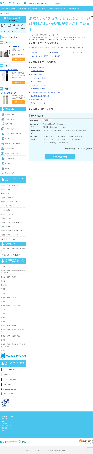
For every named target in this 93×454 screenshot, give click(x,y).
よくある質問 (56, 56)
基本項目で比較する (37, 67)
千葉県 (3, 293)
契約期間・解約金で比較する (40, 96)
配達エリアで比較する (38, 103)
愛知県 (3, 309)
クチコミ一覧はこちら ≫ (8, 31)
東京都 (3, 281)
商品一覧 (34, 52)
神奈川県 (3, 285)
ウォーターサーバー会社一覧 (57, 8)
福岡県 (3, 340)
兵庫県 (3, 321)
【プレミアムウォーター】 (10, 47)
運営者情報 (5, 419)
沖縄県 (3, 350)
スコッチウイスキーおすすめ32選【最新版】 (13, 250)
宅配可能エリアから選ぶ (39, 8)
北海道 (3, 266)
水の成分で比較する (37, 71)
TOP (1, 13)
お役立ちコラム (77, 52)
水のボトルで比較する (38, 85)
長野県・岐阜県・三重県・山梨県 (11, 305)
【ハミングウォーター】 (9, 93)
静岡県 (3, 301)
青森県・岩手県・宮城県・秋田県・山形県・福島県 (13, 272)
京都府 (3, 317)
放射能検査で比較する (38, 89)
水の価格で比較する (37, 74)
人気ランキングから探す (8, 8)
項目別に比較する (24, 8)
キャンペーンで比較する (38, 78)
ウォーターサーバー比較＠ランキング (45, 450)
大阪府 (3, 313)
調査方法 (4, 421)
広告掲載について (7, 428)
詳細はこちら (18, 59)
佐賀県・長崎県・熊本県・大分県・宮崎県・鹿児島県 (13, 345)
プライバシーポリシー (8, 425)
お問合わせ (5, 430)
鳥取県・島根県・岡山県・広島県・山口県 (13, 331)
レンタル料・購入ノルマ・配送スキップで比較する (47, 92)
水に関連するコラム (74, 8)
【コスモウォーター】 (9, 70)
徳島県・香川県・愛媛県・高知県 (11, 336)
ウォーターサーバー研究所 (40, 56)
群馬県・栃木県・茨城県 (8, 277)
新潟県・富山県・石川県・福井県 (11, 297)
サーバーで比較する (37, 81)
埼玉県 (3, 289)
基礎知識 (55, 52)
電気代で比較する (36, 99)
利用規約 (4, 423)
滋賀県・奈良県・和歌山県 (9, 325)
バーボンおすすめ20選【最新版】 (11, 255)
